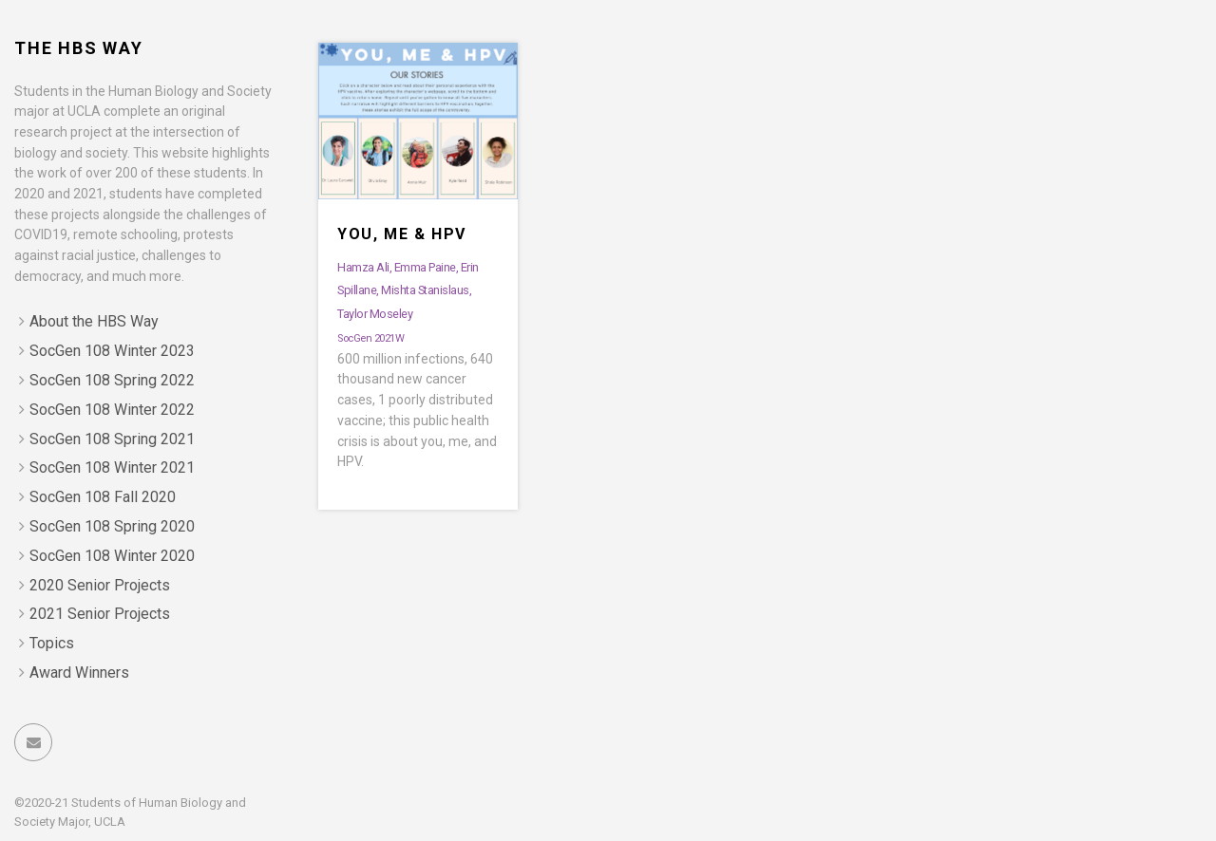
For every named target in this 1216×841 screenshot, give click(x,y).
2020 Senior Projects (99, 585)
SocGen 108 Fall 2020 (102, 497)
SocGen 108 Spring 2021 (112, 439)
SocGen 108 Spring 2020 (112, 526)
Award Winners (79, 672)
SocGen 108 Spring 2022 (112, 380)
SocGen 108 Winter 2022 (112, 410)
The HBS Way (78, 48)
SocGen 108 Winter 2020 (112, 556)
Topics (51, 643)
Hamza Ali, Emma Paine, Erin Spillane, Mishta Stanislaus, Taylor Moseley (408, 291)
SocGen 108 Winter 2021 (112, 467)
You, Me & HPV (401, 234)
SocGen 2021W (370, 338)
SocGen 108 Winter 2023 (112, 351)
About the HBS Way (94, 321)
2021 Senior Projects (99, 614)
